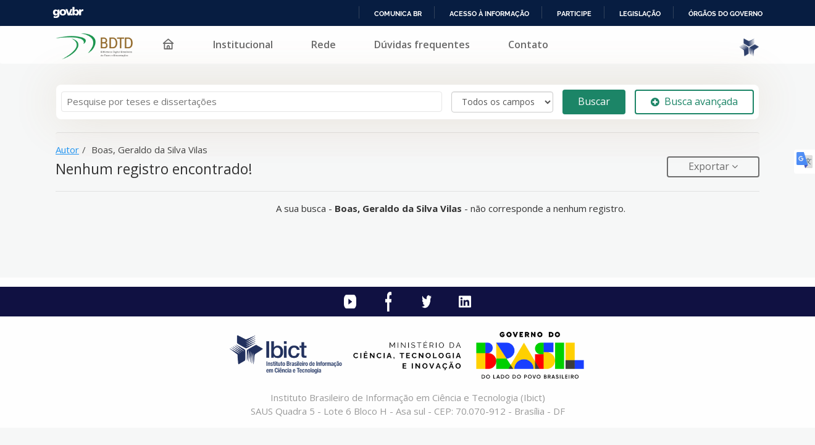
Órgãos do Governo (725, 13)
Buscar (594, 101)
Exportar (710, 166)
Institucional (243, 44)
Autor (67, 149)
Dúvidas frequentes (422, 44)
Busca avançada (694, 101)
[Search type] (502, 101)
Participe (574, 13)
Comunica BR (398, 13)
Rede (323, 44)
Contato (528, 44)
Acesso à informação (489, 13)
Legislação (640, 13)
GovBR (67, 13)
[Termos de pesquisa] (251, 101)
